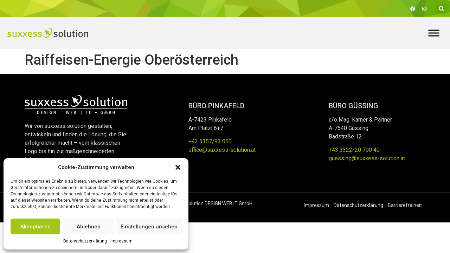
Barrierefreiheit (405, 205)
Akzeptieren (35, 226)
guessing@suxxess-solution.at (367, 158)
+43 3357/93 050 (210, 141)
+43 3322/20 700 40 (354, 150)
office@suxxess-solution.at (222, 150)
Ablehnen (89, 226)
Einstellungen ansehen (149, 226)
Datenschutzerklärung (85, 241)
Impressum (121, 241)
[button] (177, 167)
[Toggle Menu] (433, 33)
